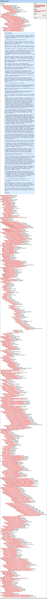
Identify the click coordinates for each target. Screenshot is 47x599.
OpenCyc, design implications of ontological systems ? (18, 239)
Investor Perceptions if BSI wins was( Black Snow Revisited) (11, 217)
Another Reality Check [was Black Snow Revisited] (9, 260)
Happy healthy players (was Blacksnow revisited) (10, 407)
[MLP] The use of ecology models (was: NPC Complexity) (11, 411)
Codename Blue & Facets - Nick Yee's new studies (9, 488)
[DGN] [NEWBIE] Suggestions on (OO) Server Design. (10, 222)
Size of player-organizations (5, 577)
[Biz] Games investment (5, 397)
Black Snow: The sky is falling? (6, 195)
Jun (42, 10)
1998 (39, 5)
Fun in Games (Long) (4, 531)
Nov (38, 11)
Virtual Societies (3, 371)
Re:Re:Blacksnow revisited (5, 477)
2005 (40, 6)
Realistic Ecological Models (5, 571)
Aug (45, 10)
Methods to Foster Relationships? (6, 245)
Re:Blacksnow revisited (5, 341)
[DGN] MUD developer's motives (6, 267)
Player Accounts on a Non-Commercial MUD (8, 460)
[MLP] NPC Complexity (5, 357)
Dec (39, 11)
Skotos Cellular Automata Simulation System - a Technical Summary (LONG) (15, 595)
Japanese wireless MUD (5, 431)
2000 (42, 5)
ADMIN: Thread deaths (5, 405)
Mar (38, 10)
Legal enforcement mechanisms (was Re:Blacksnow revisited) (11, 398)
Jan (35, 10)
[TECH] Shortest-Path (4, 254)
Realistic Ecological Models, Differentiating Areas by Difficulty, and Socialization (15, 478)
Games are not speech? (5, 533)
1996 (35, 5)
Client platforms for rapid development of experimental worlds (11, 400)
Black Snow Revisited (4, 5)
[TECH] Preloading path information (7, 528)
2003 (37, 6)
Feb (36, 10)
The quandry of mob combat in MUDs (7, 548)
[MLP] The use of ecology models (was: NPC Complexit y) (18, 419)
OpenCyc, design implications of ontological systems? (10, 232)
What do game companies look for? (7, 336)
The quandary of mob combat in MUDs (7, 579)
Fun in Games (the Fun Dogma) (6, 592)
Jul (43, 10)
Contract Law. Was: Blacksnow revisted (8, 221)
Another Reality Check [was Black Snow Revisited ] (14, 265)
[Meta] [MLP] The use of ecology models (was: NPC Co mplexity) (12, 578)
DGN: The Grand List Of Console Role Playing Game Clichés (11, 372)
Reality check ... (3, 379)
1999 (40, 5)
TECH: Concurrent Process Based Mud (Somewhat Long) (11, 455)
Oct (36, 11)
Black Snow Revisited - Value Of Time (10, 280)
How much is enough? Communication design (9, 538)
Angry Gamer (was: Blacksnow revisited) (8, 487)
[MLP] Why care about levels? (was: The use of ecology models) (12, 558)
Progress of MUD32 (4, 430)
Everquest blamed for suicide (6, 199)
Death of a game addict (5, 201)
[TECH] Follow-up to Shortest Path (7, 530)
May (41, 10)
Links (35, 17)
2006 (42, 6)
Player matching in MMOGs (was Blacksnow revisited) (10, 406)
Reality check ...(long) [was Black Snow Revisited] (9, 16)
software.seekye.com (23, 598)
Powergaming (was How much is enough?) (8, 586)
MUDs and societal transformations (7, 373)
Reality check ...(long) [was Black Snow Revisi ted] (11, 17)
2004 (39, 6)
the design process (5, 219)
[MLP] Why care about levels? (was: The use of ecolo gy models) (15, 565)
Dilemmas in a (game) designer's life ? (7, 385)
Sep (35, 11)
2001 (44, 5)
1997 (37, 5)
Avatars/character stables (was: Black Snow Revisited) (10, 429)
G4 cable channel (4, 350)
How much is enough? (5, 432)
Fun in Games (3, 281)
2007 (44, 6)
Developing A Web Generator (6, 580)
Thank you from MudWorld (5, 340)
